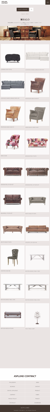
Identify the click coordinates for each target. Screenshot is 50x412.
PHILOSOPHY (12, 382)
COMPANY (12, 394)
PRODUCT (37, 390)
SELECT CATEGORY (22, 9)
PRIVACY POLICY (12, 398)
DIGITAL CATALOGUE (12, 390)
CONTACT (37, 386)
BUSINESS (12, 386)
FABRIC (37, 394)
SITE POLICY (12, 402)
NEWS (37, 382)
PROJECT (37, 398)
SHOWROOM (37, 402)
